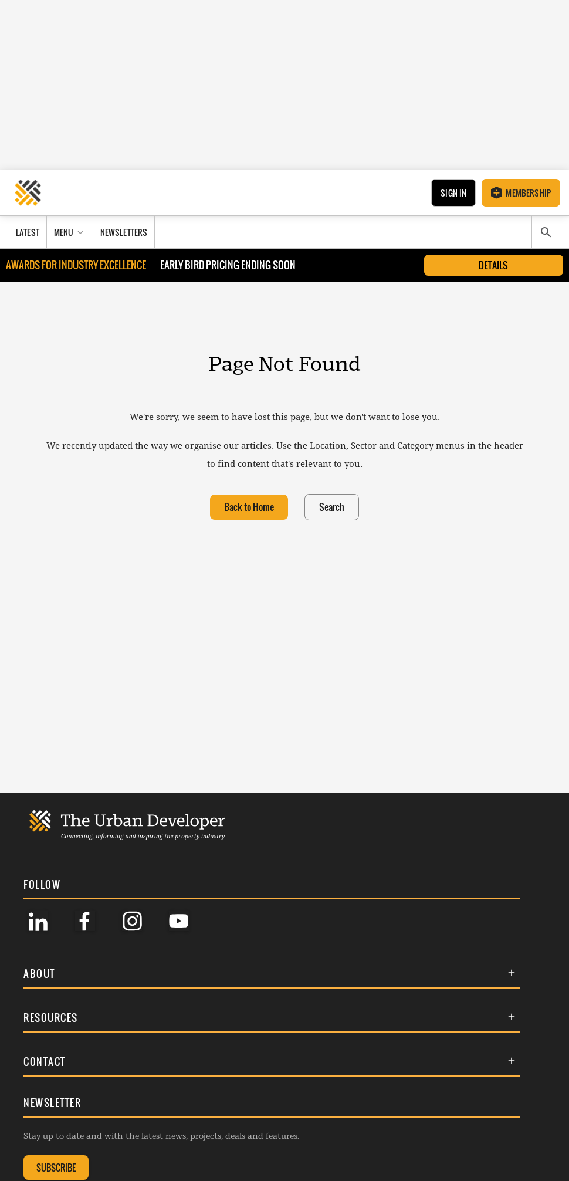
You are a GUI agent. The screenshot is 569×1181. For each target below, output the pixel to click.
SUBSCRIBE (56, 1167)
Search (331, 507)
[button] (271, 973)
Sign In (453, 193)
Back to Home (249, 507)
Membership (521, 193)
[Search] (546, 232)
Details (493, 265)
